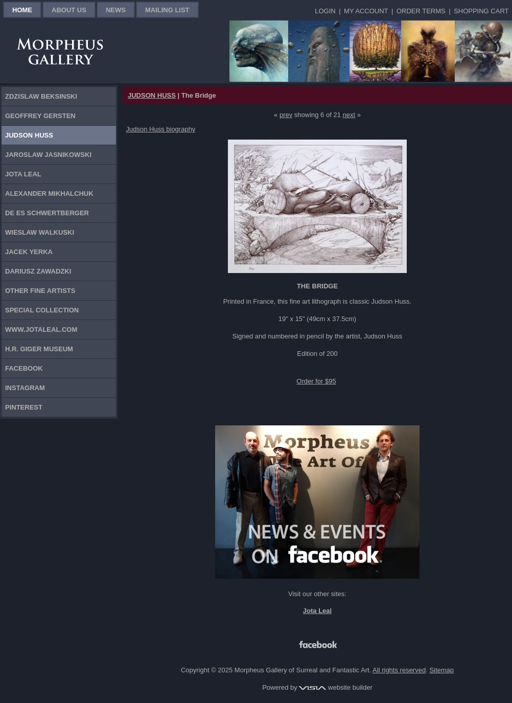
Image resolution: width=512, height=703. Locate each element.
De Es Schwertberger (47, 213)
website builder (335, 687)
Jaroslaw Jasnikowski (48, 154)
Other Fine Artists (40, 290)
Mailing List (167, 10)
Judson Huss (29, 135)
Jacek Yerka (29, 252)
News (116, 10)
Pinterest (23, 407)
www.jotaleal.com (41, 329)
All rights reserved (399, 670)
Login (325, 11)
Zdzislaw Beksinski (41, 96)
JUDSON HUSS (152, 95)
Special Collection (42, 310)
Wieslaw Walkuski (39, 232)
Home (22, 10)
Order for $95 (316, 381)
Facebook (24, 368)
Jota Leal (23, 174)
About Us (69, 10)
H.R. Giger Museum (39, 349)
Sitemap (441, 670)
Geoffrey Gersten (40, 116)
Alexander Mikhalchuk (49, 193)
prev (286, 115)
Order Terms (421, 11)
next (349, 115)
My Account (366, 11)
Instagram (25, 388)
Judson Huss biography (161, 129)
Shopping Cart (481, 11)
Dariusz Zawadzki (38, 271)
